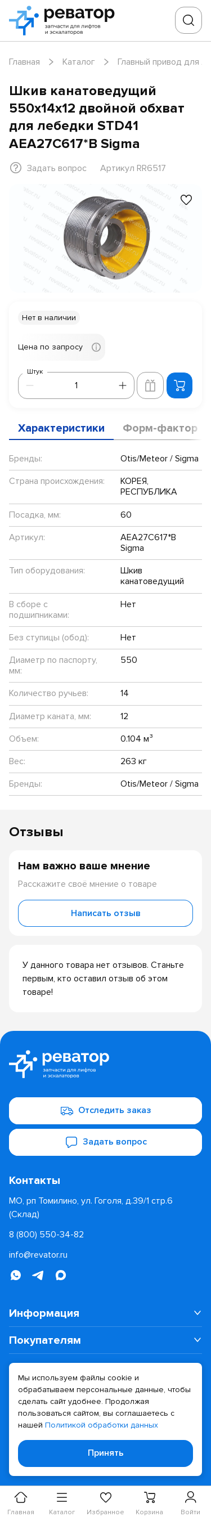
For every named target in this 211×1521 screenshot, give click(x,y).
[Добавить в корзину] (179, 385)
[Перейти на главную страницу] (65, 21)
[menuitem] (105, 1313)
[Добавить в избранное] (186, 200)
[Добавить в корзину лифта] (150, 385)
